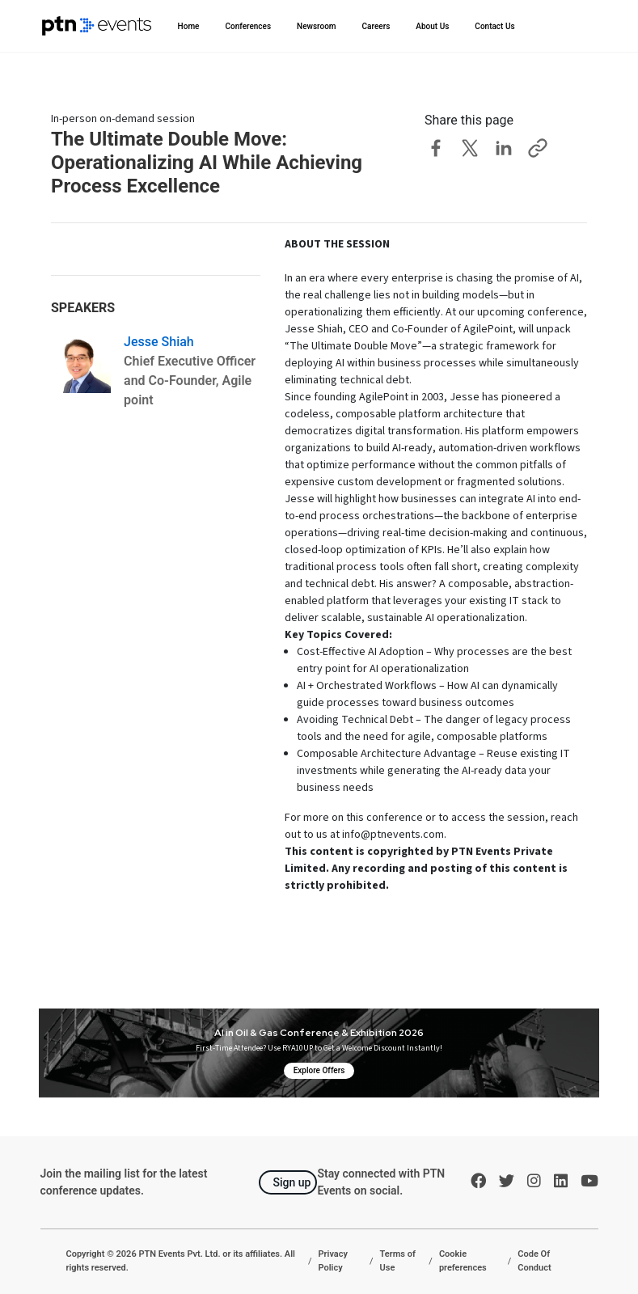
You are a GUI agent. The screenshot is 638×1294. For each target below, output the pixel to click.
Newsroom (316, 26)
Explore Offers (319, 1070)
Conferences (248, 26)
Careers (376, 26)
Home (189, 26)
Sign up (292, 1182)
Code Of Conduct (534, 1261)
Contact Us (494, 26)
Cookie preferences (463, 1261)
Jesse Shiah (159, 341)
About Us (432, 26)
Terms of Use (398, 1261)
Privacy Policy (333, 1261)
